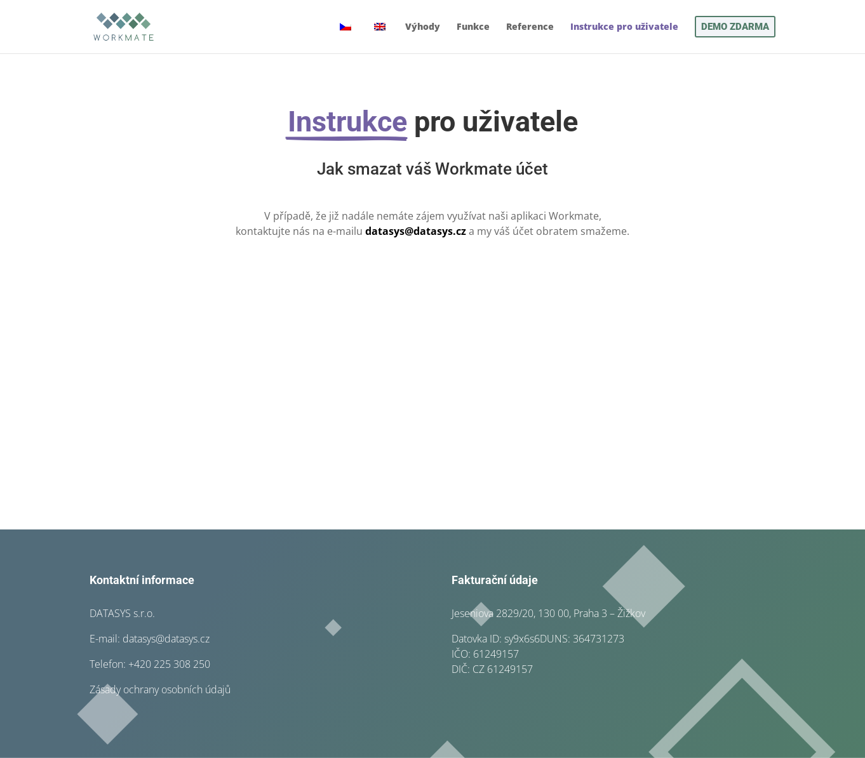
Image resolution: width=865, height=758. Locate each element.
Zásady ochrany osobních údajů (160, 689)
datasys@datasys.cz (415, 231)
